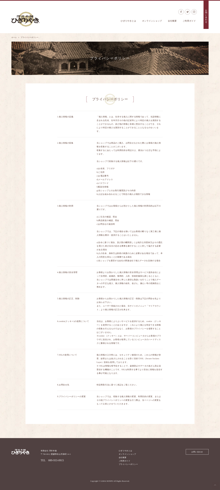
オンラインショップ (152, 21)
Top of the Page (215, 485)
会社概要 (172, 21)
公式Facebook (181, 11)
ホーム (14, 37)
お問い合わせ (206, 16)
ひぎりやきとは (128, 21)
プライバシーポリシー (128, 464)
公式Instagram (194, 11)
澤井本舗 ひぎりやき (25, 19)
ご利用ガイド (189, 21)
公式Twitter (187, 11)
